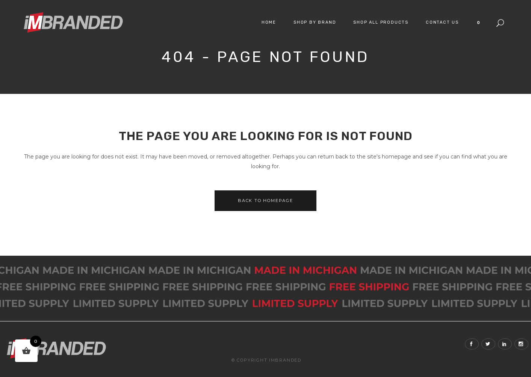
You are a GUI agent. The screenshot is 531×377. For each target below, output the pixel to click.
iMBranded (285, 360)
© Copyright (249, 360)
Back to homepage (265, 200)
